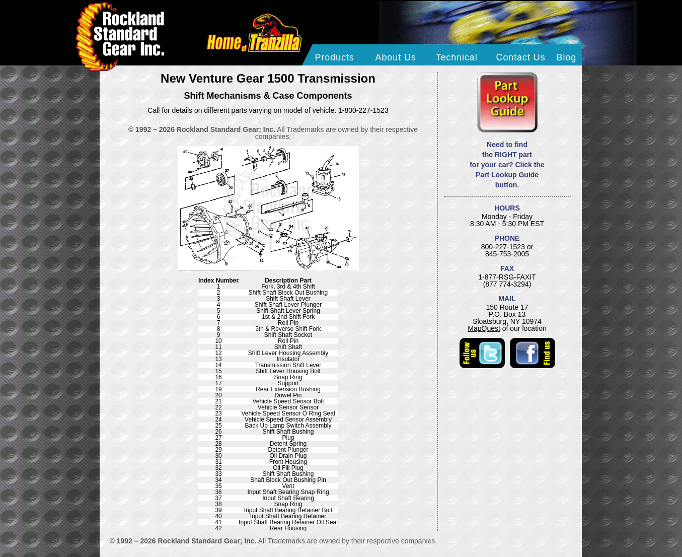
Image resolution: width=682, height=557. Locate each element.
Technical (457, 57)
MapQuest (484, 328)
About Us (395, 57)
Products (334, 57)
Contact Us (521, 57)
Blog (567, 57)
